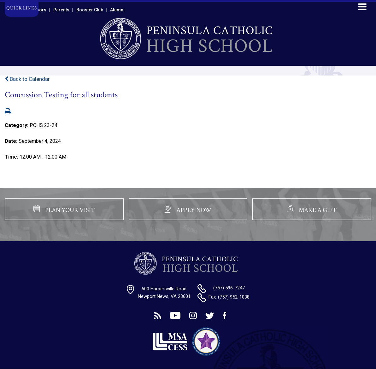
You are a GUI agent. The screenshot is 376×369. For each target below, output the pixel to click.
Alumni (117, 9)
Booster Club (89, 9)
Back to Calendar (27, 79)
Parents (61, 9)
